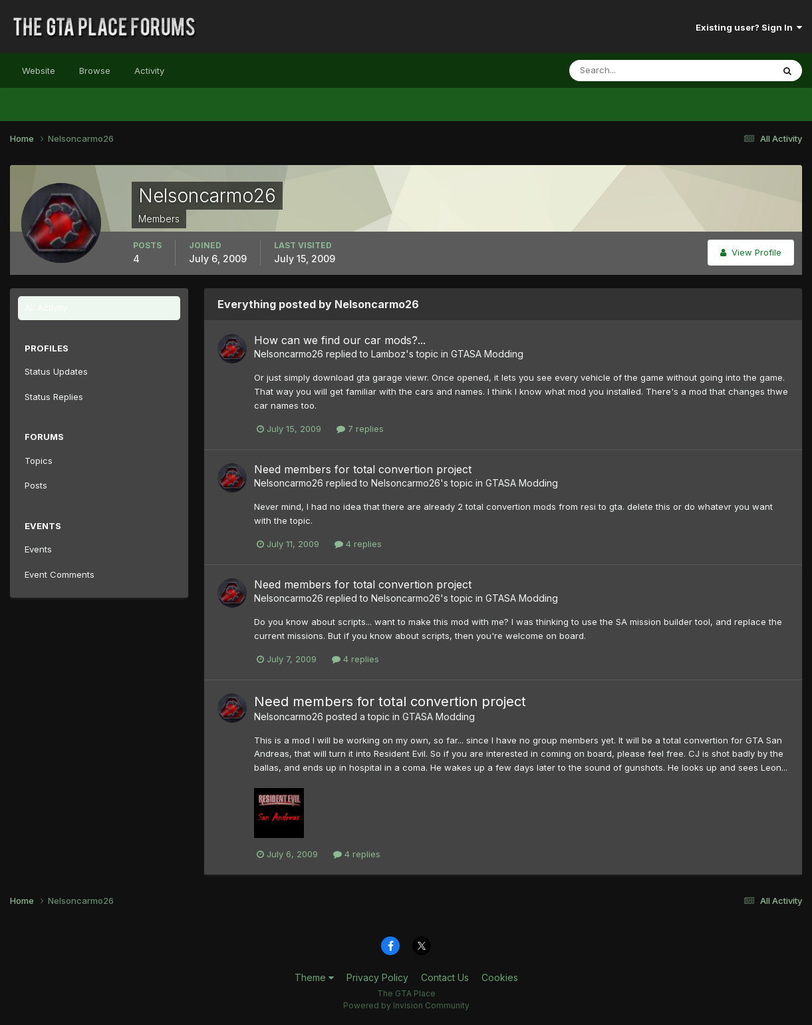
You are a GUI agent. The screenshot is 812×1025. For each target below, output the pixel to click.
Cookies (499, 977)
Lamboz (388, 353)
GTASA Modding (487, 353)
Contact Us (445, 977)
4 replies (358, 543)
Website (38, 70)
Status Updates (56, 371)
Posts (36, 485)
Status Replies (54, 396)
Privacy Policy (377, 977)
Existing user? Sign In (749, 27)
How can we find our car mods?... (340, 340)
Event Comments (59, 574)
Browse (94, 70)
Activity (149, 70)
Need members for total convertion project (363, 469)
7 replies (360, 428)
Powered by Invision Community (406, 1005)
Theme (314, 977)
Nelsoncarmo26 (288, 353)
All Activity (46, 307)
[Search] (627, 70)
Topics (39, 460)
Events (38, 549)
